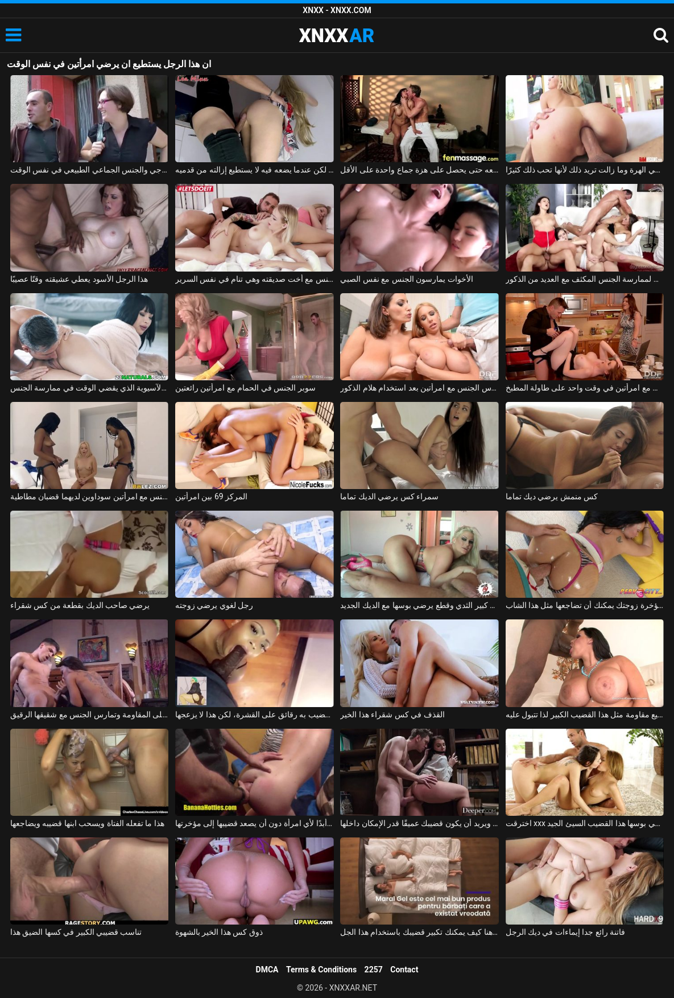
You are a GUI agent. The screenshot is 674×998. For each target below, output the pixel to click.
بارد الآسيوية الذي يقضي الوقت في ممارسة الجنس (89, 387)
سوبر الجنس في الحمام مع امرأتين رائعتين (245, 387)
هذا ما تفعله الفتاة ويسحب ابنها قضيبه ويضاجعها (87, 823)
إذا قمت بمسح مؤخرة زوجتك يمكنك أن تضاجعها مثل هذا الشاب (585, 605)
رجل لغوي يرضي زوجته (214, 605)
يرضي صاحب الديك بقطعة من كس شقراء (80, 605)
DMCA (267, 969)
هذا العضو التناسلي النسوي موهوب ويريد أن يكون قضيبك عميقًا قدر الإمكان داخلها (419, 823)
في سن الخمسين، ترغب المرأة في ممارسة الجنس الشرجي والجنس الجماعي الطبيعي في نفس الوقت (89, 169)
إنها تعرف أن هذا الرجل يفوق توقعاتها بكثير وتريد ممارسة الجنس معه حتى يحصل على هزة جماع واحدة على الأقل (419, 169)
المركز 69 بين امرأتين (211, 496)
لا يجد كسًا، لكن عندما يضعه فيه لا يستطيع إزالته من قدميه (254, 169)
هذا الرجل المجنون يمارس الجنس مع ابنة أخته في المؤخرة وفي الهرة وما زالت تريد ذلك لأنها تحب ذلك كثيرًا (585, 169)
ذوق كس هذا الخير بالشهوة (219, 932)
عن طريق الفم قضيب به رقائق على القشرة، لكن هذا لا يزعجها (254, 714)
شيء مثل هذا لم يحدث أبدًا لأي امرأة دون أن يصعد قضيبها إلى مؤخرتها (254, 823)
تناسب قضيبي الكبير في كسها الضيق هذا (76, 932)
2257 (374, 969)
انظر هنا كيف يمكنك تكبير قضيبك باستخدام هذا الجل (419, 932)
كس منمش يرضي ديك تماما (552, 496)
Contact (404, 969)
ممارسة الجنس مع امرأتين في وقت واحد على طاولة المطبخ (585, 387)
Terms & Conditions (321, 969)
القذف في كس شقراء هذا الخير (392, 714)
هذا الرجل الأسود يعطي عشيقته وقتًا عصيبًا (79, 279)
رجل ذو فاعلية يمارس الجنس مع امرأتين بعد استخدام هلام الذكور (419, 387)
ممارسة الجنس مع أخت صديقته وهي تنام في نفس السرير (254, 279)
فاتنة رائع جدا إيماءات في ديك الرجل (566, 932)
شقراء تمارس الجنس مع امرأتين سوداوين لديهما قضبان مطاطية (89, 496)
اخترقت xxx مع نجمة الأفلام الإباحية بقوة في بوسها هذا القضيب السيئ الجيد (585, 823)
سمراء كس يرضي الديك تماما (389, 496)
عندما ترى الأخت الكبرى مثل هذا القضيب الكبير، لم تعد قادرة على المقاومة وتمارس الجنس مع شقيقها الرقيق (89, 714)
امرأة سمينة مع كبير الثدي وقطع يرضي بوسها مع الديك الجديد (419, 605)
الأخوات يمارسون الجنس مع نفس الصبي (406, 279)
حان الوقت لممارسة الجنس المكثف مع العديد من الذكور (585, 279)
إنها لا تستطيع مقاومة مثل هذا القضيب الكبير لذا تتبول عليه (585, 714)
